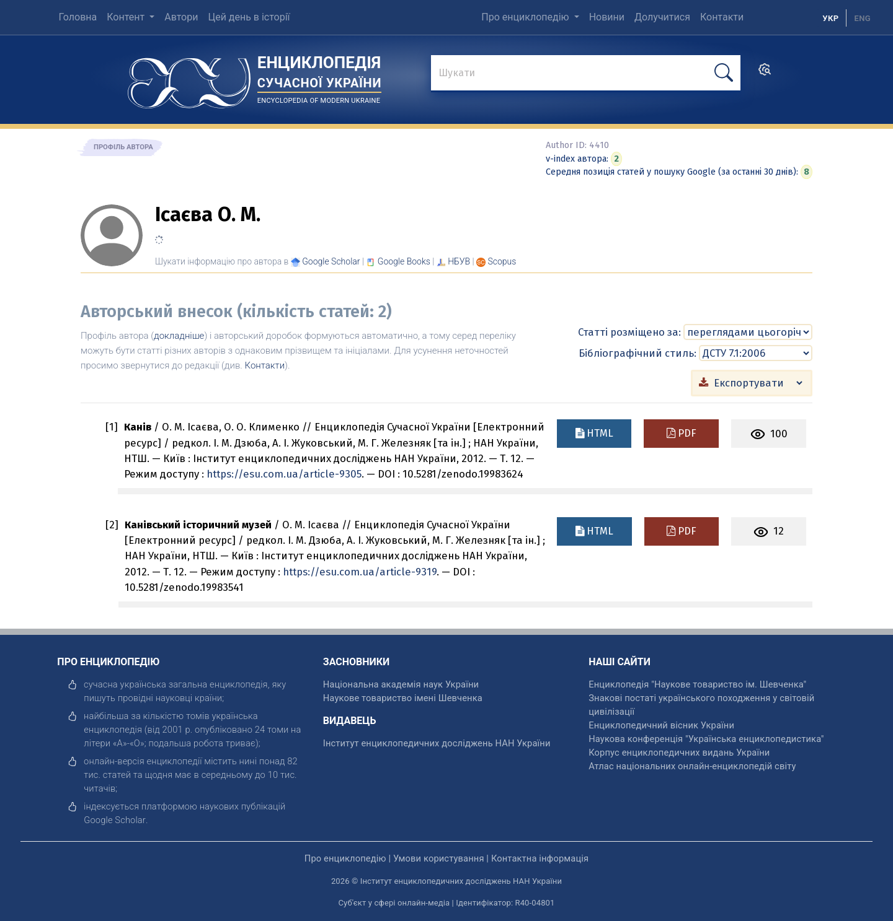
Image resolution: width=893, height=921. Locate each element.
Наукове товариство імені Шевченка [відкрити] (402, 697)
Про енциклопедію (526, 17)
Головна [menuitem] (77, 17)
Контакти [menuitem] (722, 17)
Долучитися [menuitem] (662, 17)
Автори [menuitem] (181, 17)
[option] (862, 18)
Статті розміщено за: (629, 331)
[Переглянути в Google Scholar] (331, 261)
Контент (127, 17)
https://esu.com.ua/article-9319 (360, 571)
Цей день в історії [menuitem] (249, 17)
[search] (764, 73)
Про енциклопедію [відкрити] (345, 857)
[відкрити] (115, 819)
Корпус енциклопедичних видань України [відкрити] (679, 751)
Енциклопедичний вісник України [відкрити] (661, 724)
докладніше (179, 335)
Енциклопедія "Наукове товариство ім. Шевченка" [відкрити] (697, 683)
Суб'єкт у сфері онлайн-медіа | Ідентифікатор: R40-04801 (447, 902)
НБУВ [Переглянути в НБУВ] (459, 261)
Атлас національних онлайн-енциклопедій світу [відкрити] (692, 765)
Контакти (265, 365)
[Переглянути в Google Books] (404, 261)
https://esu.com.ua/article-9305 (284, 473)
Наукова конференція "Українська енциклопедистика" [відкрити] (706, 738)
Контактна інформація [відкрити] (540, 857)
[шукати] (723, 73)
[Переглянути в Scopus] (502, 261)
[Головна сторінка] (189, 79)
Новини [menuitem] (606, 17)
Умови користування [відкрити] (438, 857)
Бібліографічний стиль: (637, 352)
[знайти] (585, 73)
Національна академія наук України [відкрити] (401, 683)
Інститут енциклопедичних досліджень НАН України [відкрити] (437, 742)
